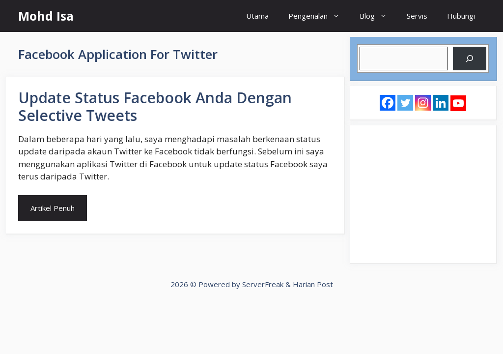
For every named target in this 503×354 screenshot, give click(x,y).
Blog (378, 16)
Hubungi (461, 16)
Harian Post (313, 284)
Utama (257, 16)
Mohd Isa (46, 15)
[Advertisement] (423, 194)
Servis (417, 16)
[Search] (469, 58)
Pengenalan (319, 16)
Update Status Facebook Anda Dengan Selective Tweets (155, 106)
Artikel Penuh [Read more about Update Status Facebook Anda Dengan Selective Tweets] (52, 208)
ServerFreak (262, 284)
